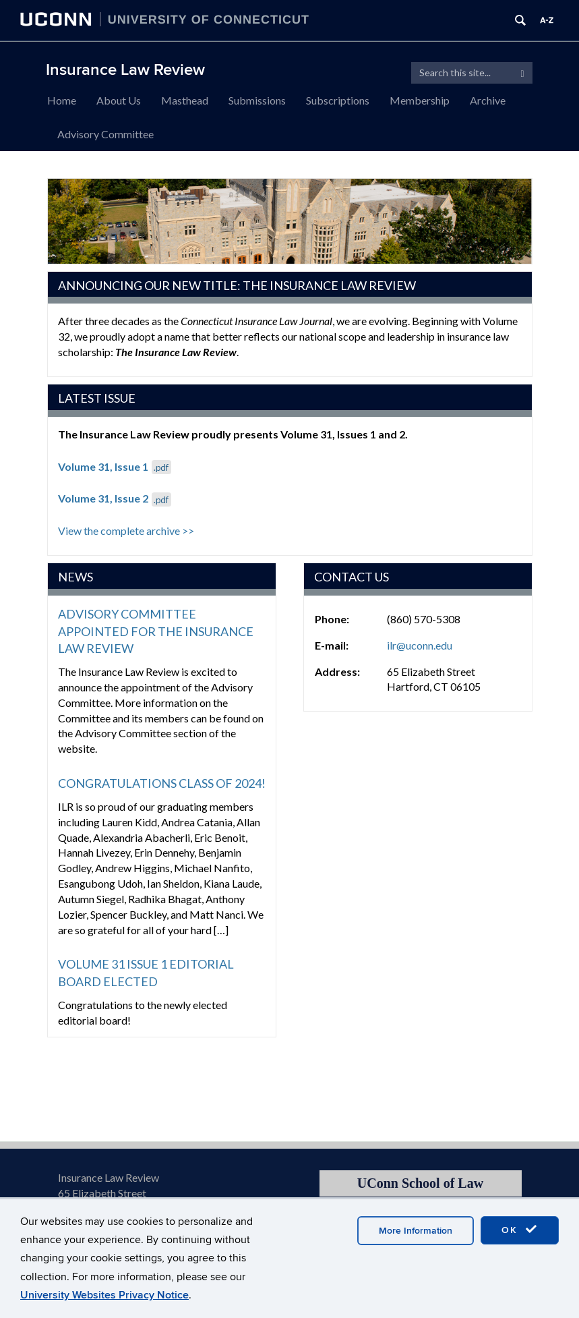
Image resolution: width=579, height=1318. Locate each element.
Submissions (257, 100)
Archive (488, 100)
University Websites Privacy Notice (104, 1295)
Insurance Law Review (125, 70)
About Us (118, 100)
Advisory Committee (105, 133)
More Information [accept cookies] (415, 1230)
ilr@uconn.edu (419, 645)
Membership (420, 100)
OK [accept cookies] (519, 1230)
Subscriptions (337, 100)
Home (61, 100)
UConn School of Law (420, 1183)
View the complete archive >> (126, 530)
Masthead (184, 100)
